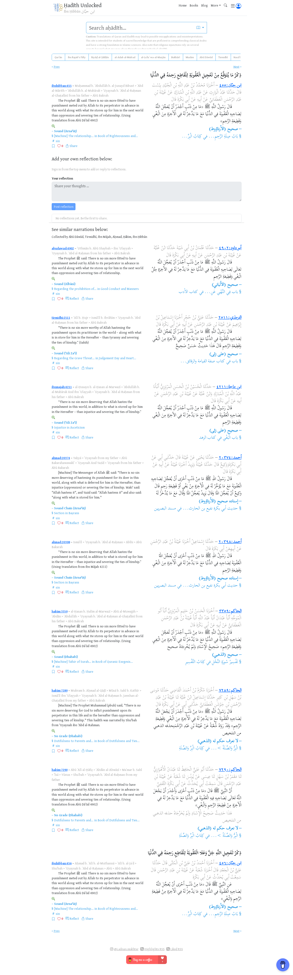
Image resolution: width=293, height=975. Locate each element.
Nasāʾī (237, 57)
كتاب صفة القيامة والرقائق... (202, 361)
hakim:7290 (60, 769)
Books (194, 5)
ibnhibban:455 (62, 85)
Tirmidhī (223, 57)
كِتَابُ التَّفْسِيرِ (195, 662)
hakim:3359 (60, 611)
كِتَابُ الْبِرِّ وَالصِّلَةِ (191, 748)
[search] (140, 27)
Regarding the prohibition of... (75, 288)
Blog (204, 5)
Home (183, 5)
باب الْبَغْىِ (230, 438)
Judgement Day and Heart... (117, 358)
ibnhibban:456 (62, 863)
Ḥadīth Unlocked (83, 5)
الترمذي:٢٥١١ (230, 318)
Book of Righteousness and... (118, 135)
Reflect (74, 298)
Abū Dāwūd (206, 57)
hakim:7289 (60, 690)
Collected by (60, 236)
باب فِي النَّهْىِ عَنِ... (221, 292)
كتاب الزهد (207, 438)
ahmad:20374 (61, 457)
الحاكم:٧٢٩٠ (230, 770)
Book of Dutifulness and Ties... (119, 740)
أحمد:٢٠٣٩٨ (230, 542)
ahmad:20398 (61, 542)
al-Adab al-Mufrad (125, 57)
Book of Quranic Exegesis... (114, 661)
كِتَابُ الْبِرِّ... (192, 137)
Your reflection (62, 178)
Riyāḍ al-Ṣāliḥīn (100, 57)
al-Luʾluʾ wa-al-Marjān (153, 57)
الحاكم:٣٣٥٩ (230, 611)
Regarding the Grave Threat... (74, 358)
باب (235, 361)
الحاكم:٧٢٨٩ (230, 691)
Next (236, 66)
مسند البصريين (165, 509)
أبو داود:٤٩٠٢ (230, 248)
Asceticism (77, 427)
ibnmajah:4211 (62, 386)
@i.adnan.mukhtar (126, 949)
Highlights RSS (154, 949)
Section (59, 512)
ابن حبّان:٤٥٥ (230, 86)
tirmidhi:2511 (61, 317)
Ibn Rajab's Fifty (77, 57)
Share (73, 145)
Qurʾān (58, 57)
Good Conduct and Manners (120, 288)
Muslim (190, 57)
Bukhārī (175, 57)
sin (58, 140)
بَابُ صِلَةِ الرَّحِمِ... (223, 137)
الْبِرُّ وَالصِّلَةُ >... (224, 748)
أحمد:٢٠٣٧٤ (230, 458)
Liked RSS (176, 949)
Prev (57, 66)
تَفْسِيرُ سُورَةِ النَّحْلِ (225, 662)
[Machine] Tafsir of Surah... (72, 661)
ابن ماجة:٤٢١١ (229, 387)
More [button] (214, 5)
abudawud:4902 (63, 248)
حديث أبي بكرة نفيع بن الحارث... (210, 509)
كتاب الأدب (188, 292)
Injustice (60, 427)
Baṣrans (74, 512)
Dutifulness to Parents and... (73, 740)
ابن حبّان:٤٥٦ (230, 863)
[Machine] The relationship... (74, 135)
